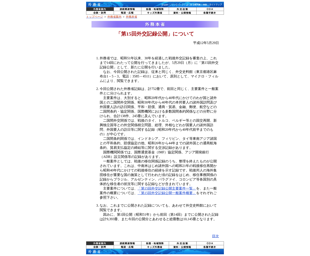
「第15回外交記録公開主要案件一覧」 (167, 188)
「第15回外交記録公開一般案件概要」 (167, 193)
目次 (215, 236)
